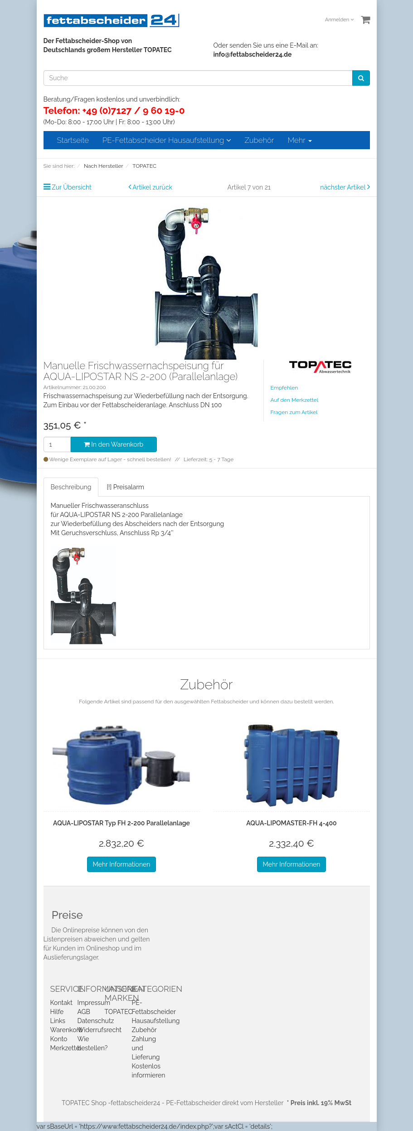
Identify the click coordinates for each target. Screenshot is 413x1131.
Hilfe (57, 1011)
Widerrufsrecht (100, 1030)
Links (58, 1020)
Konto (59, 1039)
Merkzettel (66, 1048)
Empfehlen (284, 388)
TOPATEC (119, 1011)
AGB (84, 1011)
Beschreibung (71, 487)
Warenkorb (66, 1030)
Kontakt (61, 1002)
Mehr (299, 140)
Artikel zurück (152, 187)
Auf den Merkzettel (294, 400)
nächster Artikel (343, 187)
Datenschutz (96, 1020)
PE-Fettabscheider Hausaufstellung (166, 140)
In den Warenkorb (113, 444)
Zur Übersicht (72, 187)
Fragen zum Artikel (294, 412)
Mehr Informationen (122, 864)
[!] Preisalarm (125, 487)
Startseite (73, 140)
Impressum (94, 1002)
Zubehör (259, 140)
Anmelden (339, 20)
